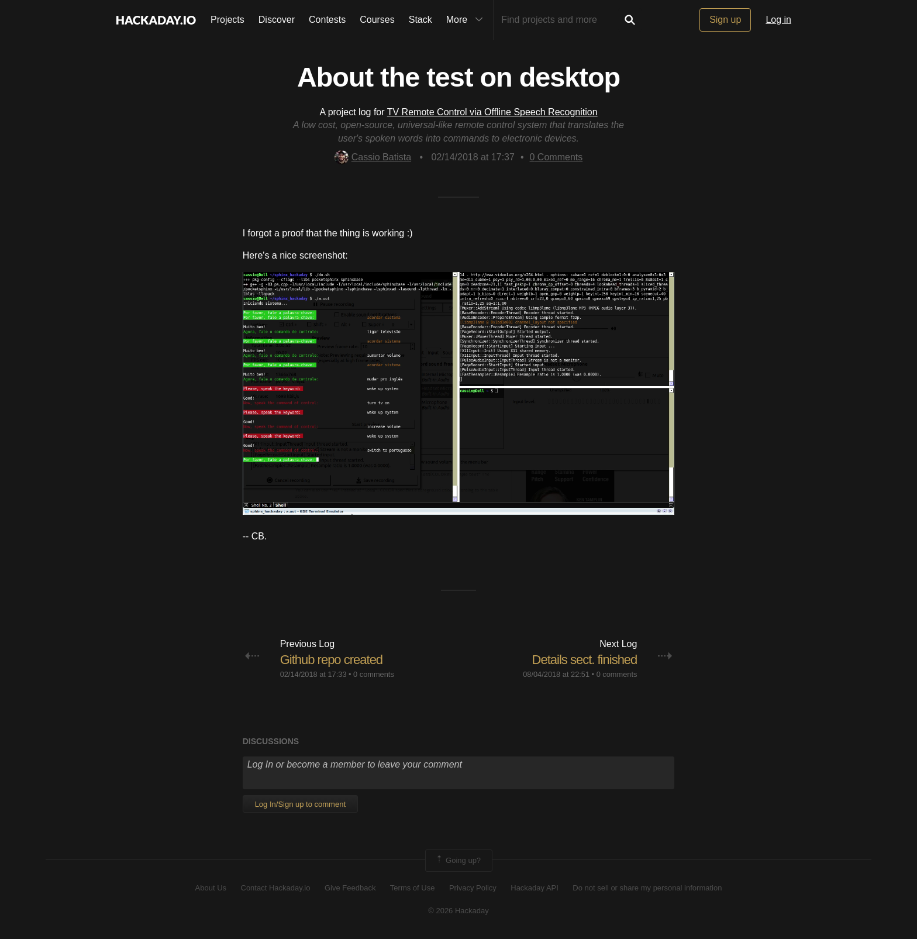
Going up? (458, 860)
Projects (227, 20)
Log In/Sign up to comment (300, 804)
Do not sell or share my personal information (647, 887)
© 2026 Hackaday (458, 910)
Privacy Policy (473, 887)
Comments (556, 157)
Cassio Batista (373, 157)
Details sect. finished (584, 659)
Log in (778, 20)
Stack (420, 20)
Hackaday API (535, 887)
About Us (210, 887)
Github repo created (331, 659)
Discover (276, 20)
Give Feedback (350, 887)
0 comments (373, 674)
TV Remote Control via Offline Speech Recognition (492, 112)
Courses (377, 20)
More (467, 20)
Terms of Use (412, 887)
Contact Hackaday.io (276, 887)
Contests (327, 20)
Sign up (725, 20)
